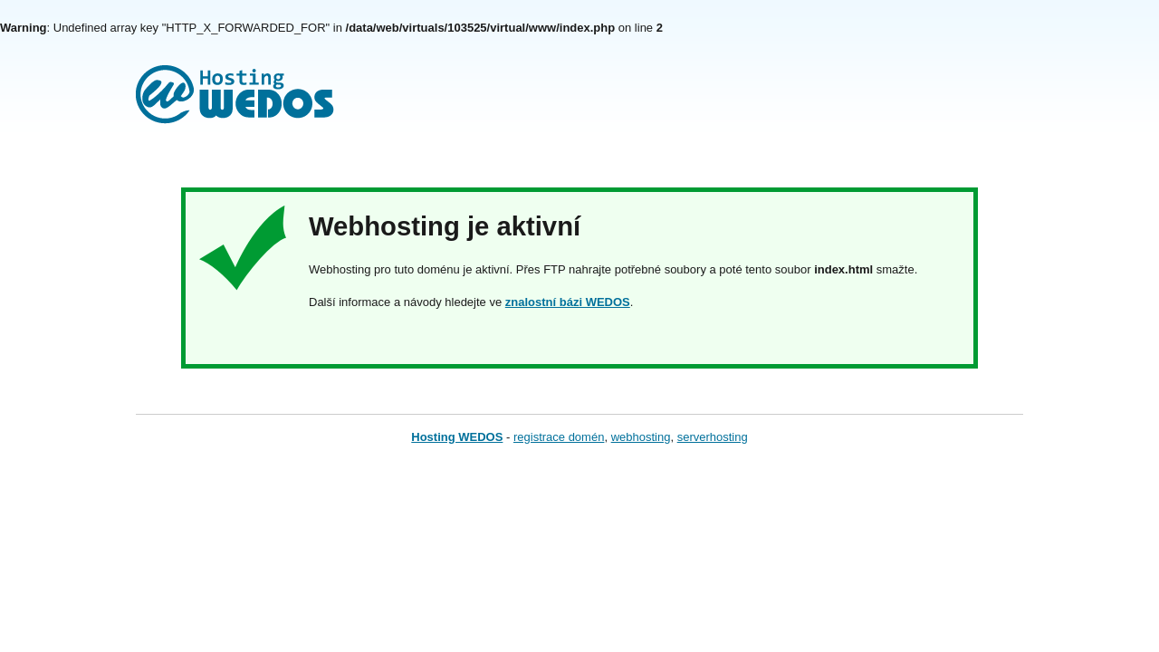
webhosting (641, 437)
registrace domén (558, 437)
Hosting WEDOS (457, 437)
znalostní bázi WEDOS (567, 302)
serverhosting (712, 437)
